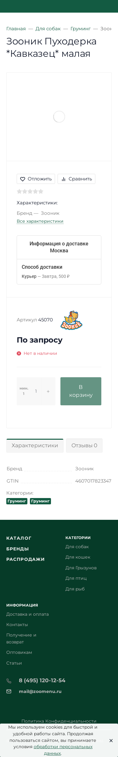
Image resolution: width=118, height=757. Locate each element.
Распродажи (25, 559)
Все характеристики (40, 221)
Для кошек (77, 557)
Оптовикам (19, 652)
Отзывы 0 (84, 445)
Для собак (77, 546)
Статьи (14, 663)
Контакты (17, 624)
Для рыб (75, 588)
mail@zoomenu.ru (40, 691)
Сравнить (76, 179)
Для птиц (76, 578)
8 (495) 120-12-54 (42, 680)
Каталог (18, 538)
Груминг (17, 501)
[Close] (109, 740)
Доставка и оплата (27, 614)
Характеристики (35, 445)
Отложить (36, 179)
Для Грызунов (81, 567)
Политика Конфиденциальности (59, 721)
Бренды (17, 548)
